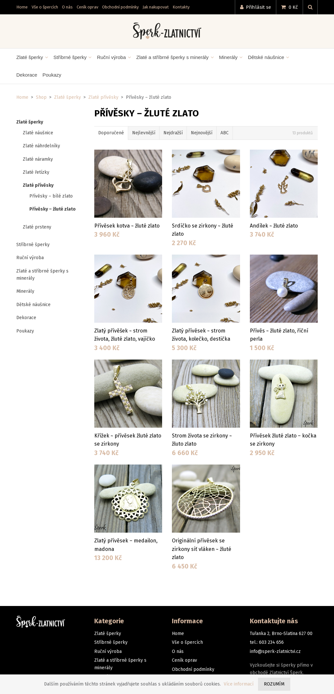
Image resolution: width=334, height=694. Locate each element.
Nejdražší (173, 133)
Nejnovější (201, 133)
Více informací (238, 684)
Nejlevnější (143, 133)
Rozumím (274, 684)
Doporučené (111, 133)
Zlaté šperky (67, 97)
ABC (224, 133)
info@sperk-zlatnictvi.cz (275, 651)
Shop (41, 97)
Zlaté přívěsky (103, 97)
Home (22, 97)
